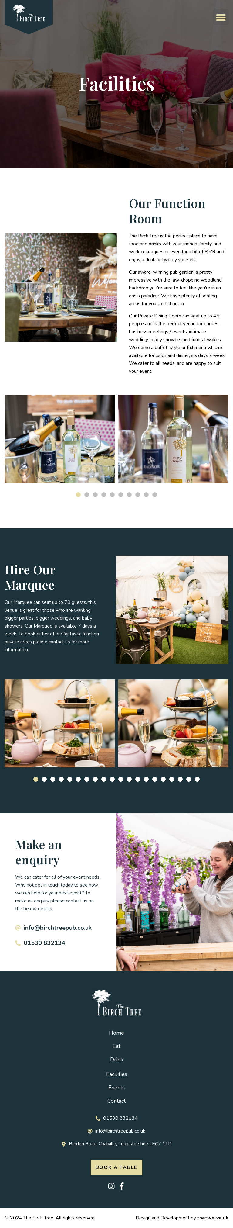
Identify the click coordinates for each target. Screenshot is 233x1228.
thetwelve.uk (212, 1218)
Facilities (116, 1074)
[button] (220, 17)
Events (116, 1087)
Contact (116, 1101)
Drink (116, 1059)
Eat (116, 1046)
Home (116, 1032)
